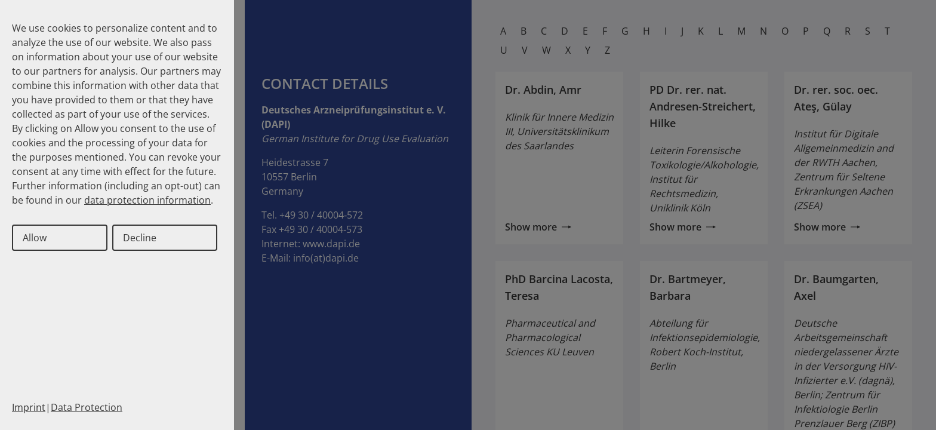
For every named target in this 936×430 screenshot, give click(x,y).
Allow (35, 237)
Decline (139, 237)
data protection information (147, 200)
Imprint (28, 407)
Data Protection (86, 407)
